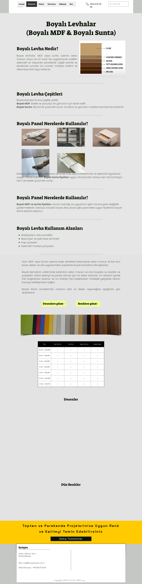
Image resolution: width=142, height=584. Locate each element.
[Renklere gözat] (88, 304)
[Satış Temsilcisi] (71, 539)
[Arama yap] (118, 4)
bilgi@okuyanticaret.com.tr (33, 563)
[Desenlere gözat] (54, 304)
